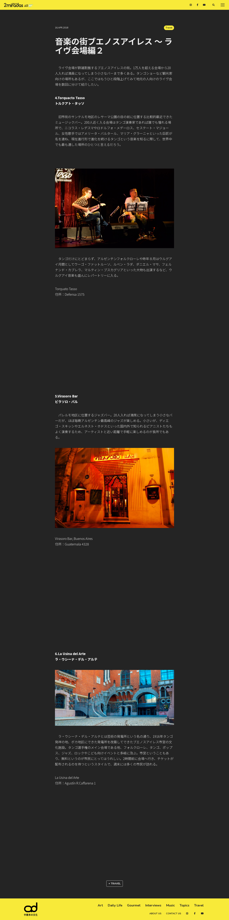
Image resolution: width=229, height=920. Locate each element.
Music (170, 905)
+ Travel (114, 883)
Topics (184, 905)
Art (100, 905)
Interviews (153, 905)
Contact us (173, 913)
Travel (169, 27)
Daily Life (115, 905)
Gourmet (133, 905)
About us (155, 913)
